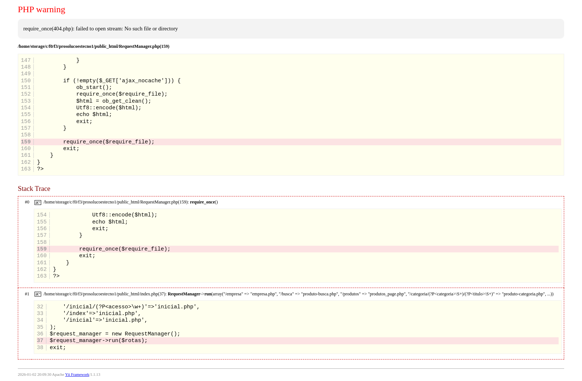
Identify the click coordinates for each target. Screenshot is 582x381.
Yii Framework (77, 374)
